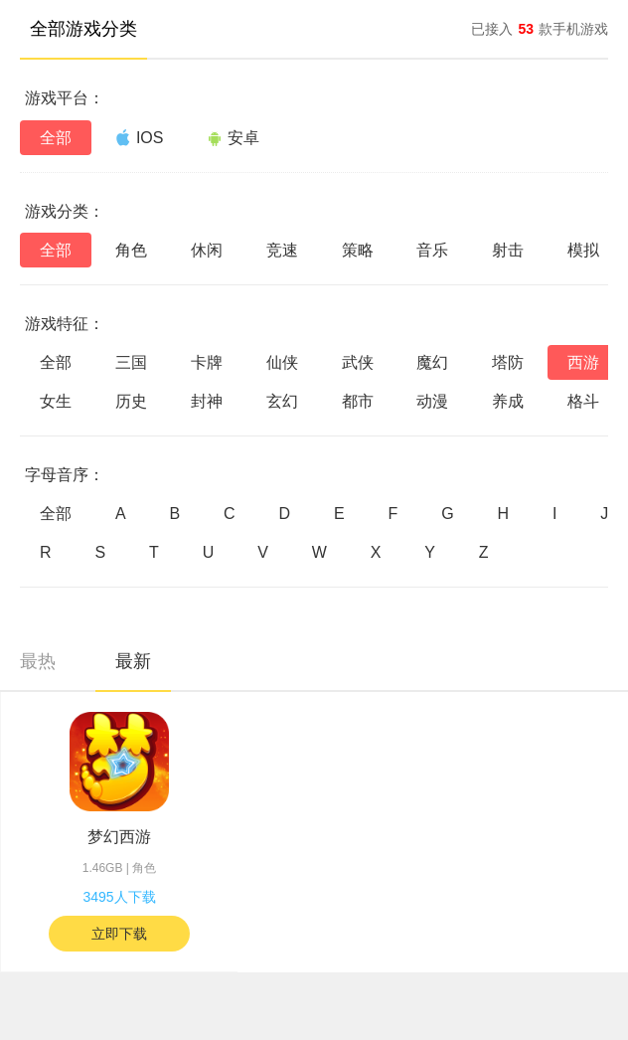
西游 (583, 362)
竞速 (282, 250)
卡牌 (207, 362)
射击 (508, 250)
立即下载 (119, 934)
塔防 (508, 362)
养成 (508, 401)
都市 (358, 401)
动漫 (432, 401)
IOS (139, 137)
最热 (38, 661)
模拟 (583, 250)
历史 (131, 401)
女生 (56, 401)
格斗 (583, 401)
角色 (131, 250)
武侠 (358, 362)
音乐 (432, 250)
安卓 (233, 137)
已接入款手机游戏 (539, 29)
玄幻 (282, 401)
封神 (207, 401)
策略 (358, 250)
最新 (133, 661)
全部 (56, 137)
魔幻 (432, 362)
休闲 (207, 250)
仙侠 (282, 362)
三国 (131, 362)
